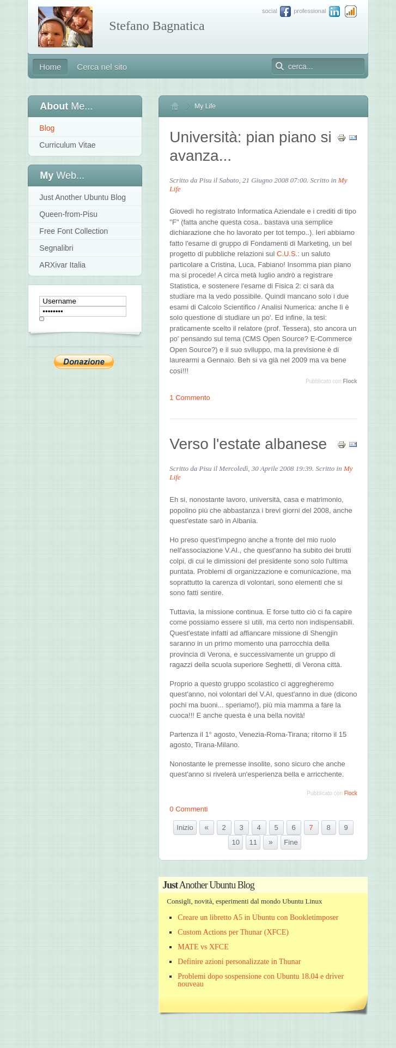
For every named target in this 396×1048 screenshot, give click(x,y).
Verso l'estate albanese (248, 443)
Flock (350, 381)
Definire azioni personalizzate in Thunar (239, 962)
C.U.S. (287, 254)
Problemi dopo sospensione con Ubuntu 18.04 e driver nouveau (261, 980)
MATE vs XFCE (203, 947)
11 (253, 842)
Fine (290, 842)
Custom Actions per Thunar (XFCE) (233, 932)
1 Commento (189, 397)
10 (236, 842)
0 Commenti (188, 809)
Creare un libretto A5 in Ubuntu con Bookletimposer (258, 917)
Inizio (184, 827)
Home (179, 106)
